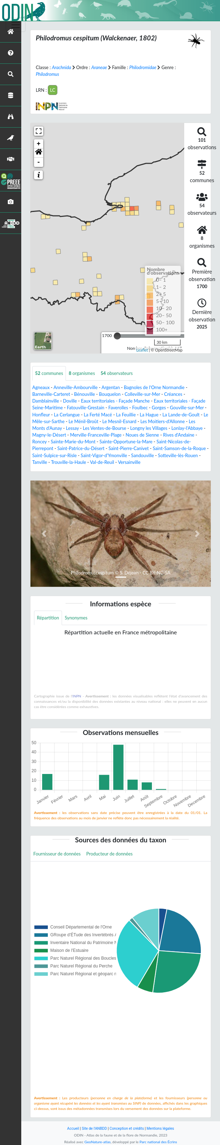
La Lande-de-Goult (181, 414)
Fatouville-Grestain (86, 407)
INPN (77, 696)
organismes (82, 373)
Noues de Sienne (142, 435)
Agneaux (41, 387)
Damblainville (45, 401)
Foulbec (140, 407)
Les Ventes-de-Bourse (104, 428)
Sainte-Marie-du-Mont (73, 441)
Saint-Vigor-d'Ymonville (104, 455)
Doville (70, 401)
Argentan (111, 387)
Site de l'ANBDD (94, 1128)
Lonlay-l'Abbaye (187, 428)
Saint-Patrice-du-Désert (81, 448)
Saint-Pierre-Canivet (128, 448)
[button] (38, 153)
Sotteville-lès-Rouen (178, 455)
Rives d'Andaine (178, 435)
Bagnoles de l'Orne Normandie (154, 387)
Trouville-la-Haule (68, 462)
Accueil (73, 1128)
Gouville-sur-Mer (187, 407)
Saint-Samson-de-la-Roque (179, 448)
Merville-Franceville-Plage (96, 435)
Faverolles (118, 407)
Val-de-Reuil (102, 462)
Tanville (39, 462)
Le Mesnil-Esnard (119, 421)
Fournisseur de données (57, 854)
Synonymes (76, 618)
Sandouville (142, 455)
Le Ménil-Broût (83, 421)
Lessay (72, 428)
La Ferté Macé (98, 414)
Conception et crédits (126, 1128)
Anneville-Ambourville (75, 387)
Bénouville (84, 394)
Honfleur (41, 414)
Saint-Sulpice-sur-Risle (54, 455)
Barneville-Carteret (51, 394)
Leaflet (142, 350)
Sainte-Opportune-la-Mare (126, 441)
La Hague (149, 414)
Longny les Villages (149, 428)
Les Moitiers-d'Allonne (162, 421)
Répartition (48, 618)
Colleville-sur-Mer (142, 394)
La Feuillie (126, 414)
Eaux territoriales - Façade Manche (115, 401)
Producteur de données (109, 854)
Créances (173, 394)
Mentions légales (160, 1128)
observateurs (117, 373)
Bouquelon (109, 394)
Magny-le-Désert (49, 435)
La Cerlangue (67, 414)
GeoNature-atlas (97, 1142)
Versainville (129, 462)
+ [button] (39, 144)
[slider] (117, 335)
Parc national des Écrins (158, 1142)
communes (49, 373)
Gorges (159, 407)
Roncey (39, 441)
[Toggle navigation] (16, 25)
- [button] (39, 162)
